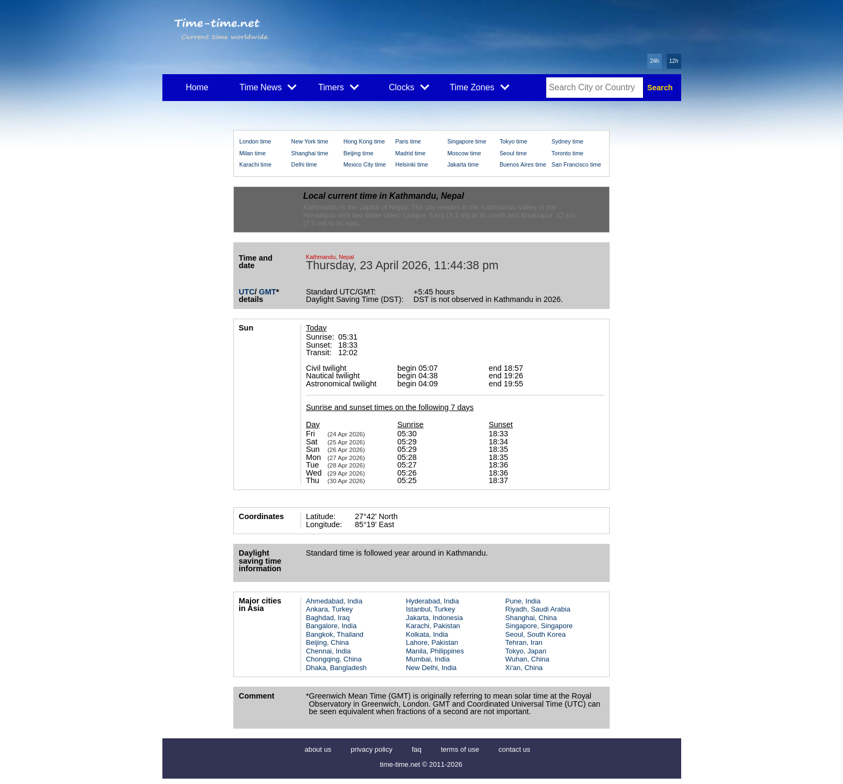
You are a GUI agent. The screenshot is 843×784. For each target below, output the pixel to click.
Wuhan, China (527, 659)
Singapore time (467, 141)
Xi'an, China (523, 668)
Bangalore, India (331, 626)
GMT (267, 291)
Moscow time (464, 153)
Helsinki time (411, 164)
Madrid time (410, 153)
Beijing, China (327, 642)
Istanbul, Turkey (430, 609)
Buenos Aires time (522, 164)
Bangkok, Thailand (334, 634)
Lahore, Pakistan (432, 642)
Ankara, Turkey (329, 609)
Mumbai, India (427, 659)
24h (654, 61)
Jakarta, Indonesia (434, 618)
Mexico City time (365, 164)
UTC (247, 291)
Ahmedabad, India (334, 601)
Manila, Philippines (435, 651)
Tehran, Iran (523, 642)
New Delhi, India (431, 668)
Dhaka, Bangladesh (336, 668)
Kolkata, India (427, 634)
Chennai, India (328, 651)
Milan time (252, 153)
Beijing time (359, 153)
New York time (309, 141)
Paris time (408, 141)
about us (318, 749)
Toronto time (567, 153)
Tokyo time (513, 141)
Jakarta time (463, 164)
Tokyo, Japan (525, 651)
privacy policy (371, 749)
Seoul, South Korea (535, 634)
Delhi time (304, 164)
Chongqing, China (334, 659)
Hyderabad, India (432, 601)
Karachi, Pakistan (433, 626)
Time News (268, 86)
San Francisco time (576, 164)
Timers (338, 86)
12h (673, 61)
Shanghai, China (531, 618)
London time (255, 141)
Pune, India (523, 601)
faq (417, 749)
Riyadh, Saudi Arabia (537, 609)
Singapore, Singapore (539, 626)
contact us (514, 749)
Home (196, 87)
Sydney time (567, 141)
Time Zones (479, 86)
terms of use (460, 749)
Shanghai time (309, 153)
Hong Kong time (364, 141)
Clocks (409, 86)
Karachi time (255, 164)
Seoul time (513, 153)
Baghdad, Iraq (327, 618)
